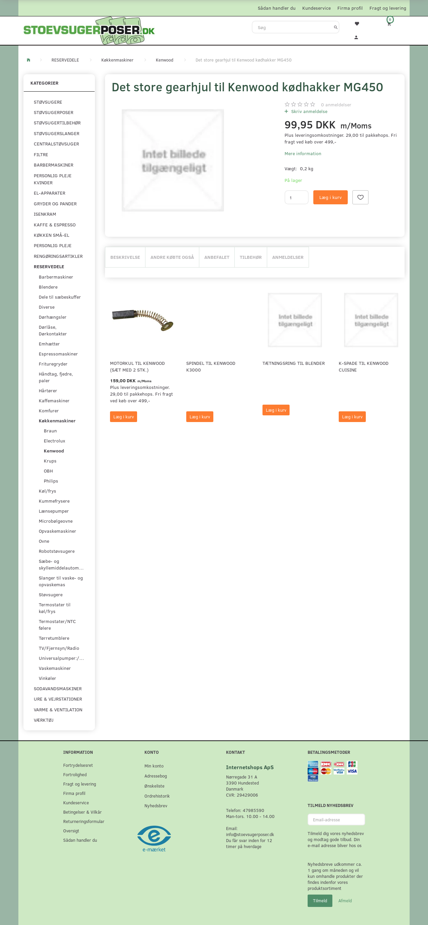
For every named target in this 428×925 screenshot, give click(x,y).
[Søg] (336, 27)
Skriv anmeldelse (308, 111)
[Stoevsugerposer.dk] (89, 29)
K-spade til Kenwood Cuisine (364, 366)
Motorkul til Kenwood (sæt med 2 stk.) (137, 366)
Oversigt (71, 830)
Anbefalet (216, 257)
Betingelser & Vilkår (82, 812)
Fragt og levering (387, 8)
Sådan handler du (277, 8)
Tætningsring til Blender (293, 363)
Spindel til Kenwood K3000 (210, 366)
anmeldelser (336, 104)
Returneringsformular (83, 821)
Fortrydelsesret (78, 765)
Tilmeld (320, 901)
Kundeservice (316, 8)
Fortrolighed (75, 774)
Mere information (303, 153)
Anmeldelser (288, 257)
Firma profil (350, 8)
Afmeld (345, 901)
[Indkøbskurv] (393, 23)
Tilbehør (251, 257)
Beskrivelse (125, 257)
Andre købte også (172, 257)
